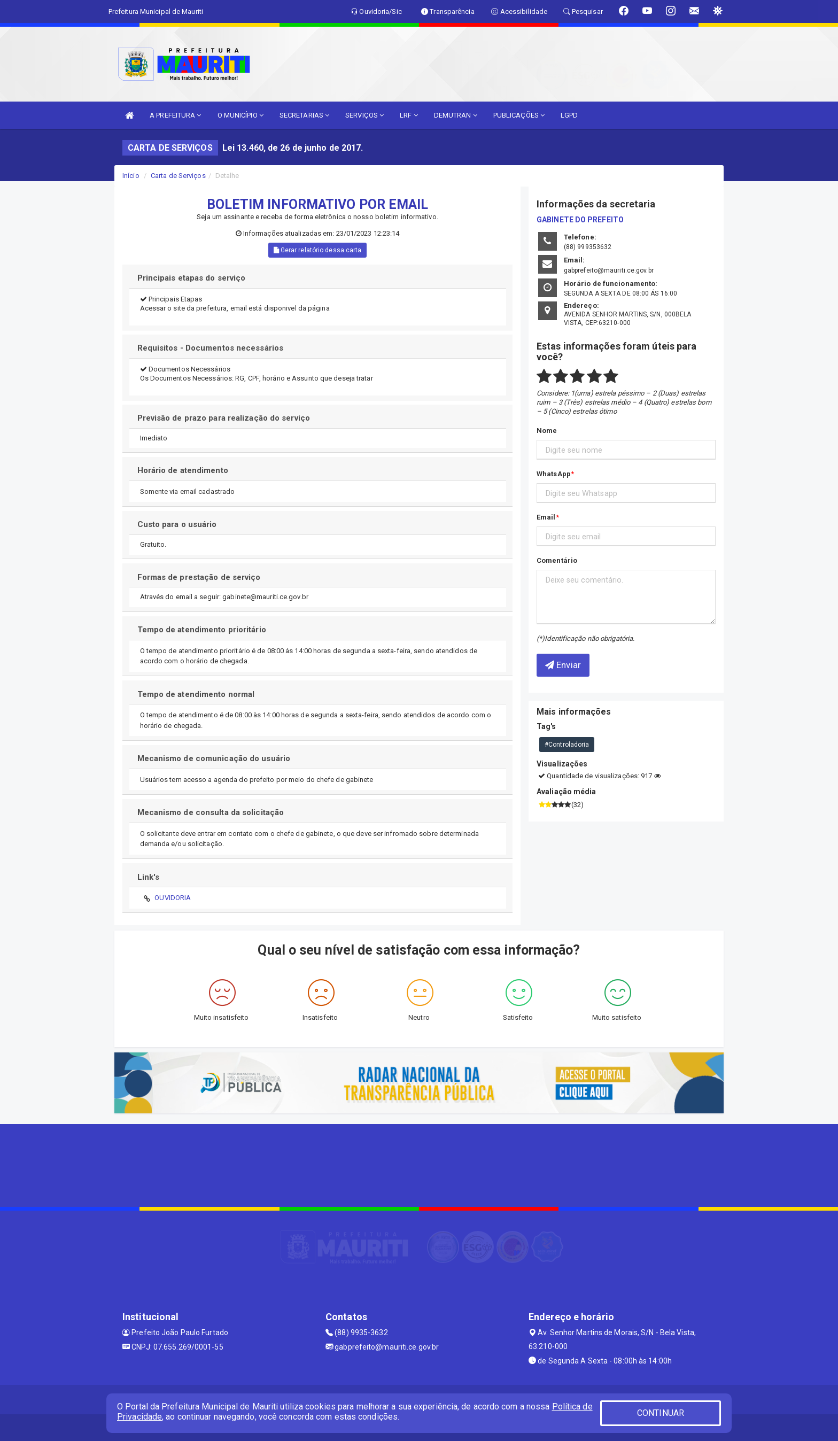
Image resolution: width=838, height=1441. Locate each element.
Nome (547, 431)
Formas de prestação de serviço (199, 577)
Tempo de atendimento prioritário (201, 629)
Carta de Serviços (178, 176)
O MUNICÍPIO (240, 115)
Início (130, 176)
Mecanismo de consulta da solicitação (210, 812)
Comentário (557, 560)
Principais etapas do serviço (191, 278)
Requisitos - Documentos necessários (210, 348)
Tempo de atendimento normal (196, 694)
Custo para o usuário (177, 524)
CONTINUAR (660, 1413)
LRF (409, 115)
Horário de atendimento (182, 470)
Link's (148, 877)
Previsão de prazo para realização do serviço (223, 418)
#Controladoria (567, 744)
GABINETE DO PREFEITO (580, 219)
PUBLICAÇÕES (519, 115)
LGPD (569, 115)
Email (546, 517)
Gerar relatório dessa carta (318, 250)
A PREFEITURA (175, 115)
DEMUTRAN (455, 115)
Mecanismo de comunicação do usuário (214, 758)
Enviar (563, 665)
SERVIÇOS (364, 115)
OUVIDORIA (172, 898)
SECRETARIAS (304, 115)
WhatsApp (554, 474)
